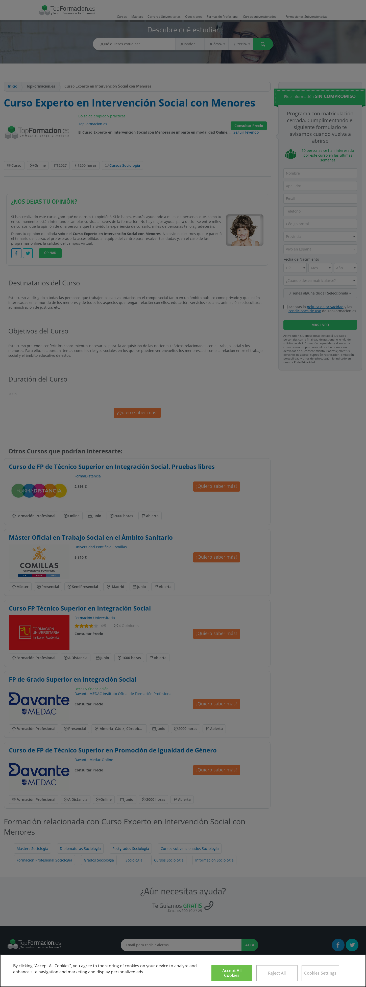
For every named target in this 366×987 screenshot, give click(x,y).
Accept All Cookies (232, 973)
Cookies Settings (320, 973)
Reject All (277, 973)
